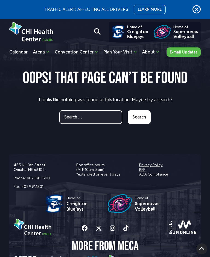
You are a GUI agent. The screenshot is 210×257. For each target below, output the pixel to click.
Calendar (18, 52)
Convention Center (74, 52)
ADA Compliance (153, 174)
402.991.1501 (32, 186)
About (148, 52)
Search (139, 117)
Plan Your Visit (117, 52)
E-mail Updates (183, 52)
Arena (39, 52)
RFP (142, 169)
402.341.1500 (38, 178)
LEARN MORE (150, 9)
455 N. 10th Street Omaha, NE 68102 (29, 167)
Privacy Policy (151, 164)
